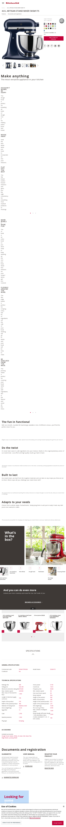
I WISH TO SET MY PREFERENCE (11, 822)
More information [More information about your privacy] (35, 818)
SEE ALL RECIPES (11, 741)
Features (4, 14)
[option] (9, 65)
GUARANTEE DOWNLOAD (11, 695)
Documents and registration (15, 14)
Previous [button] (3, 65)
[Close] (64, 806)
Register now (49, 686)
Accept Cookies (58, 823)
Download (28, 684)
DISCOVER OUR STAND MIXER (54, 782)
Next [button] (37, 65)
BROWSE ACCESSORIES (33, 520)
